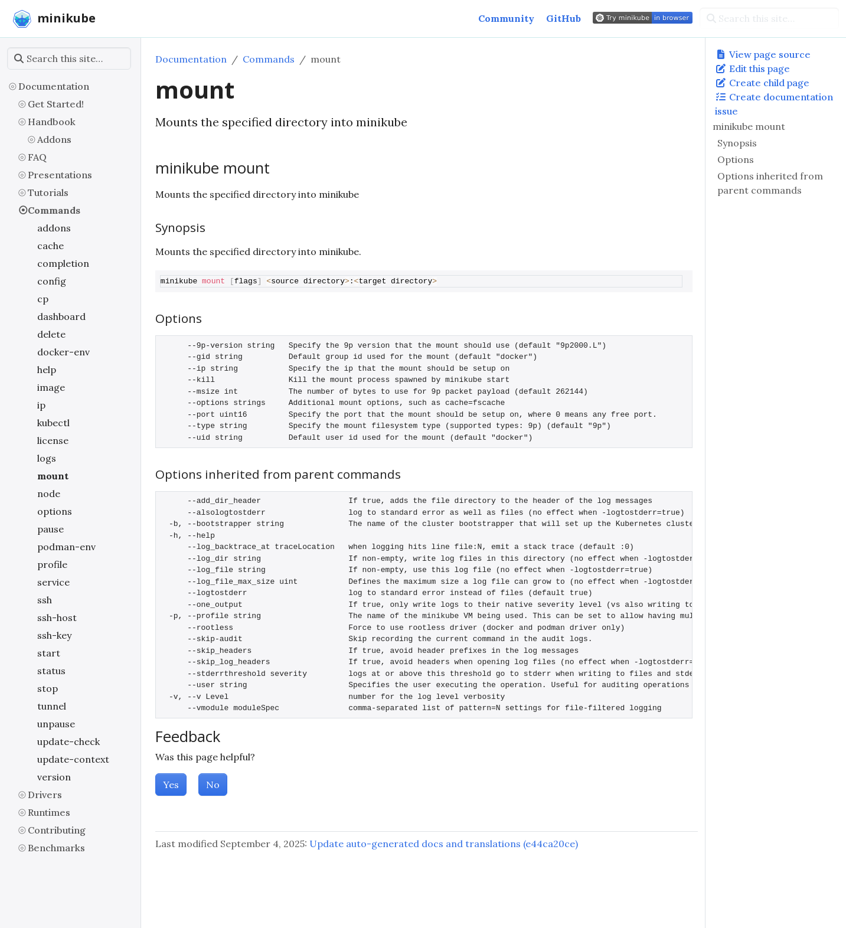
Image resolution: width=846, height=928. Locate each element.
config (51, 281)
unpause (56, 724)
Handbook (52, 122)
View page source (763, 54)
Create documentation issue (774, 104)
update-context (73, 759)
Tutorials (48, 192)
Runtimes (49, 812)
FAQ (37, 157)
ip (41, 405)
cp (42, 299)
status (51, 671)
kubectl (53, 423)
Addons (54, 139)
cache (50, 245)
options (54, 511)
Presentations (60, 175)
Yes (171, 784)
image (51, 387)
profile (52, 564)
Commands (54, 210)
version (54, 777)
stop (47, 688)
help (46, 369)
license (52, 440)
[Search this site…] (769, 18)
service (53, 582)
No (213, 784)
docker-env (63, 352)
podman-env (66, 547)
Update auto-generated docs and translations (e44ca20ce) (443, 843)
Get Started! (56, 104)
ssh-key (54, 635)
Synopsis (737, 143)
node (48, 493)
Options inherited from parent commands (770, 183)
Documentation (53, 86)
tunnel (51, 706)
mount (52, 476)
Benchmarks (56, 848)
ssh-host (57, 617)
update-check (68, 741)
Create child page (762, 83)
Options (735, 159)
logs (46, 458)
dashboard (61, 316)
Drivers (45, 794)
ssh (44, 600)
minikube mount (749, 126)
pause (50, 529)
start (48, 653)
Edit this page (752, 68)
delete (51, 334)
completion (63, 263)
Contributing (57, 830)
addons (54, 228)
